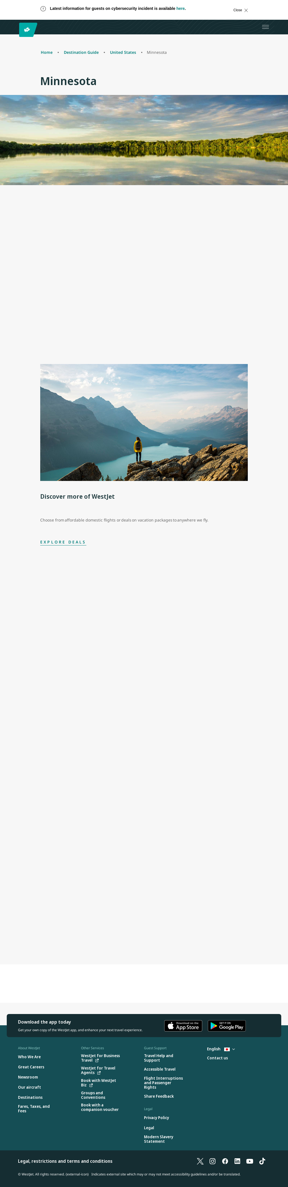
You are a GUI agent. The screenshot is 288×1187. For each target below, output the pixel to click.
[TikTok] (262, 1161)
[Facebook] (225, 1161)
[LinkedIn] (237, 1161)
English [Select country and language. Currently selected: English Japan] (221, 1048)
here (180, 8)
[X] (200, 1161)
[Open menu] (265, 27)
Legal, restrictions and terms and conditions (65, 1161)
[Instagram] (212, 1161)
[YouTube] (249, 1161)
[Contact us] (217, 1058)
